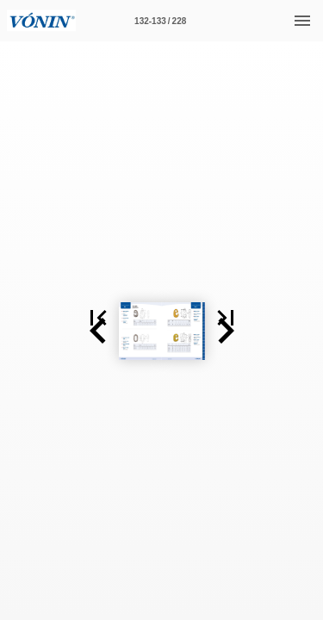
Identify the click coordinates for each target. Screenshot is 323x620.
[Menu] (302, 20)
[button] (20, 331)
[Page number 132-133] (160, 20)
